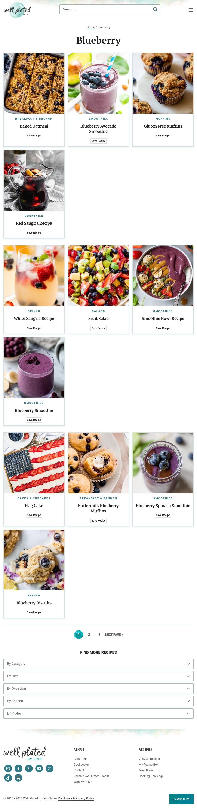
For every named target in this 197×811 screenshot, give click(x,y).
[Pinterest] (29, 768)
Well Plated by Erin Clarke (17, 10)
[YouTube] (39, 768)
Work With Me (83, 782)
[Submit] (155, 9)
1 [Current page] (80, 634)
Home (91, 27)
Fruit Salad (98, 318)
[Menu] (191, 10)
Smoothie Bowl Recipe (163, 318)
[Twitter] (49, 768)
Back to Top (181, 799)
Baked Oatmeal (34, 126)
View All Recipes (150, 759)
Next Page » (114, 634)
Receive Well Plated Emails (91, 776)
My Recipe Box (148, 764)
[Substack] (18, 778)
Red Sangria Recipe (34, 223)
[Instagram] (8, 768)
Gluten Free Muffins (163, 126)
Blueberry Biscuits (34, 602)
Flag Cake (34, 505)
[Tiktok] (8, 778)
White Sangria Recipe (34, 318)
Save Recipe (34, 135)
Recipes (145, 749)
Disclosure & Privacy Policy (76, 798)
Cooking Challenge (151, 776)
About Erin (80, 759)
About (79, 749)
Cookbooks (81, 764)
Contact (79, 770)
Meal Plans (146, 770)
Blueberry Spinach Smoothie (163, 505)
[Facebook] (18, 768)
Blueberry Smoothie (34, 410)
